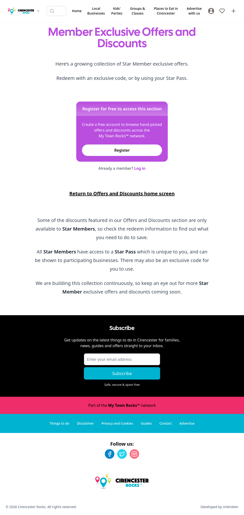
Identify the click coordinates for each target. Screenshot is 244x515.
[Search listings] (56, 11)
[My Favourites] (222, 11)
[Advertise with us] (233, 11)
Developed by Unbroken (219, 507)
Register (122, 150)
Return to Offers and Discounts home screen (122, 193)
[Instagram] (134, 454)
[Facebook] (109, 454)
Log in (140, 168)
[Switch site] (38, 11)
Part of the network (122, 405)
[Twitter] (122, 454)
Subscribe (122, 373)
